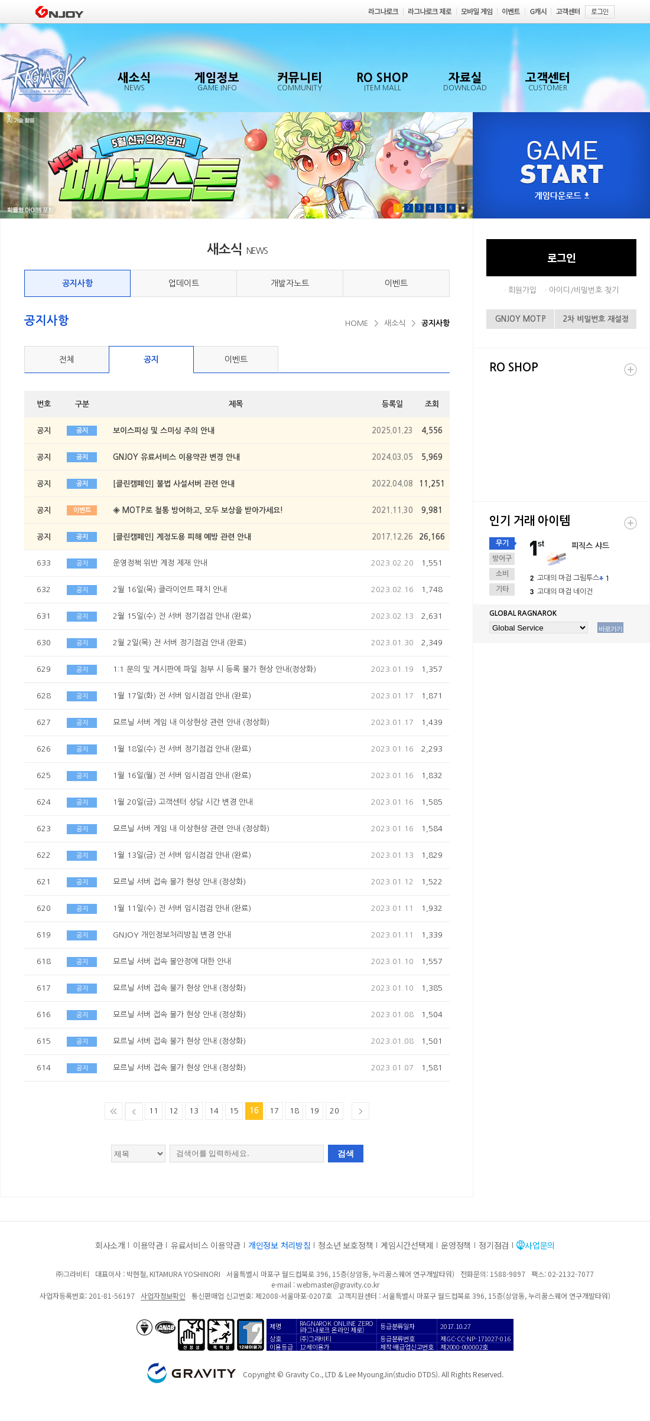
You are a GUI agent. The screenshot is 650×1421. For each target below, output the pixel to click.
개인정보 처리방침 (279, 1245)
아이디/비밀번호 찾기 (584, 290)
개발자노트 (290, 283)
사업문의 (540, 1245)
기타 (502, 589)
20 (334, 1111)
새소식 (394, 323)
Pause (463, 208)
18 (294, 1111)
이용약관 (148, 1245)
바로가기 (610, 628)
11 (153, 1111)
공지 (151, 359)
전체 (66, 359)
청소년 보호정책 (345, 1245)
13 (194, 1111)
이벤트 (396, 283)
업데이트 (183, 283)
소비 (502, 573)
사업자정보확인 (163, 1296)
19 (314, 1111)
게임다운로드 (562, 196)
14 (214, 1111)
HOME (356, 323)
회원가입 (522, 290)
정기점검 (494, 1245)
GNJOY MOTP (520, 319)
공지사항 (77, 283)
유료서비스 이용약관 (205, 1245)
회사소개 (110, 1245)
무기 (502, 543)
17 (274, 1111)
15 (234, 1111)
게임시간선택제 (407, 1245)
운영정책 (456, 1245)
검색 (345, 1153)
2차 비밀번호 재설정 (596, 319)
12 (173, 1111)
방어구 (502, 558)
